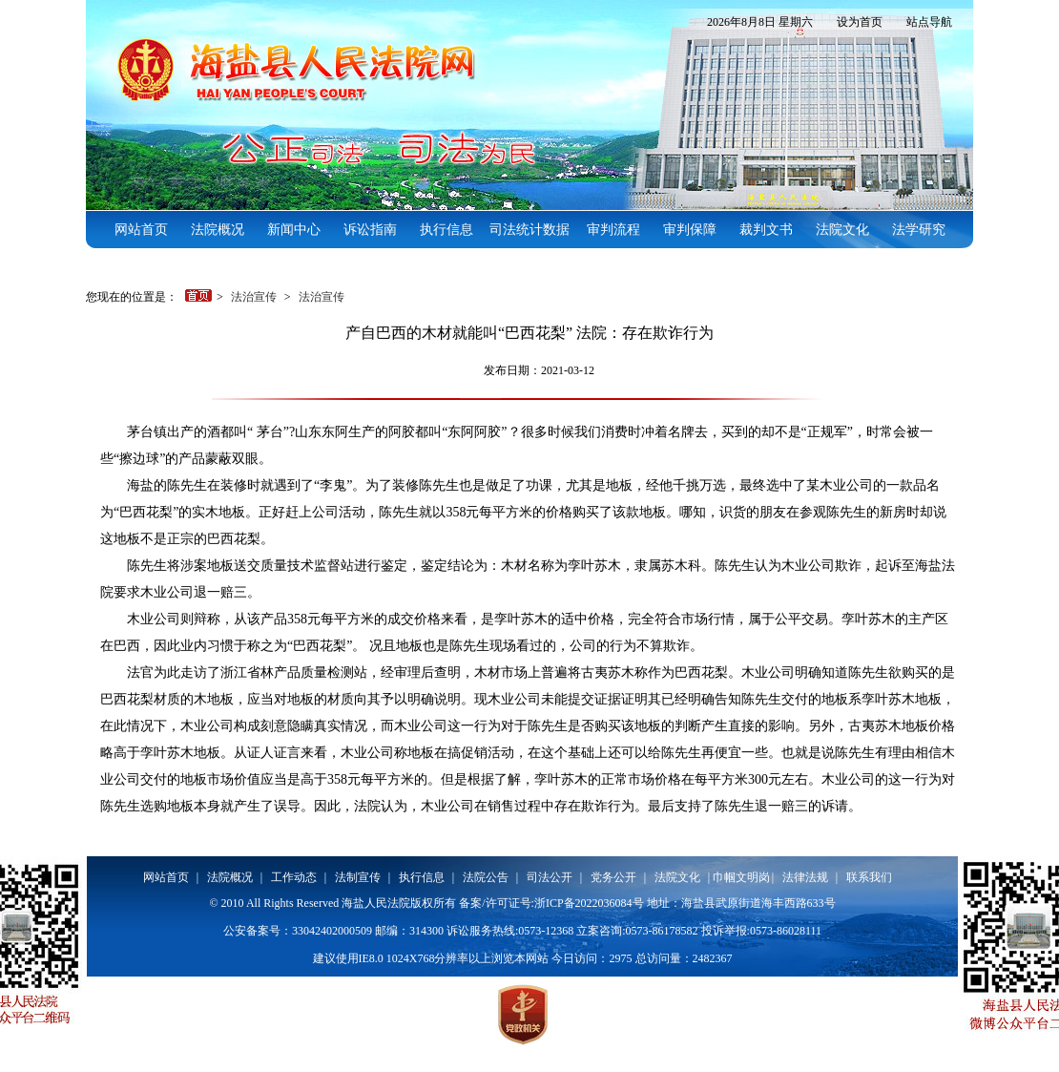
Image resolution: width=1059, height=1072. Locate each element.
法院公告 (486, 877)
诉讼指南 (370, 229)
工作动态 (294, 877)
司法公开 (549, 877)
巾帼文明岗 (741, 877)
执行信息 (446, 229)
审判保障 (689, 229)
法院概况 (217, 229)
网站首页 (141, 229)
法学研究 (918, 229)
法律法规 (805, 877)
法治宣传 (255, 297)
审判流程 (613, 229)
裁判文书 (766, 229)
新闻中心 (294, 229)
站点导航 (929, 22)
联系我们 (869, 877)
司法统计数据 (529, 229)
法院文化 (842, 229)
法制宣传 (358, 877)
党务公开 (613, 877)
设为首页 (859, 22)
